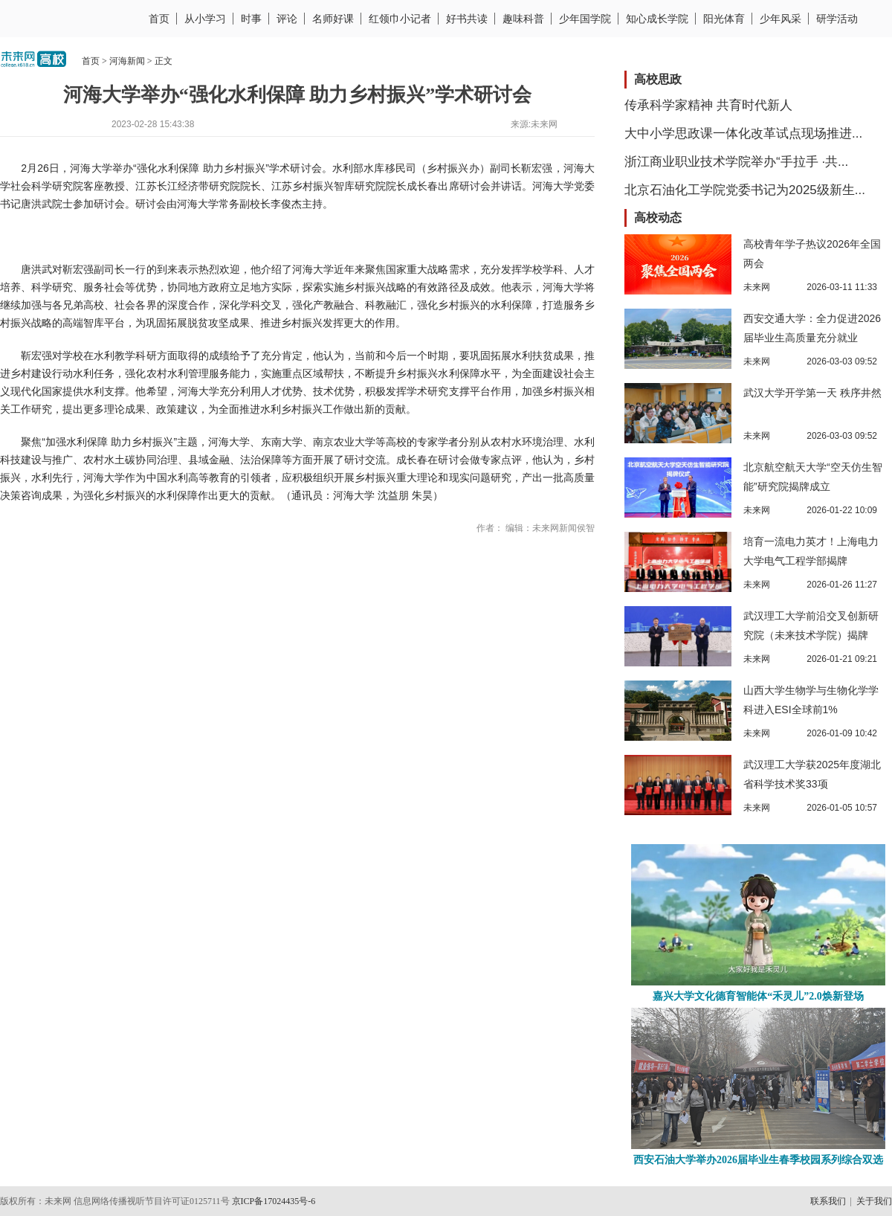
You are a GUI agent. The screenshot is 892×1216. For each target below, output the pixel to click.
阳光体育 (724, 19)
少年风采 (780, 19)
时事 (251, 19)
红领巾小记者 (400, 19)
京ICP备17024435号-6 (274, 1201)
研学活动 (837, 19)
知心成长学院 (657, 19)
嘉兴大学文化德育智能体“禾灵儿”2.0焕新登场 (758, 996)
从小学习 (205, 19)
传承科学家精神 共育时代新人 (708, 105)
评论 (287, 19)
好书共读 (467, 19)
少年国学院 (585, 19)
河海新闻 (127, 61)
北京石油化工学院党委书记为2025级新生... (744, 190)
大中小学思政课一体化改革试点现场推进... (743, 133)
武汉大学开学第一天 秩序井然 (812, 393)
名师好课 (333, 19)
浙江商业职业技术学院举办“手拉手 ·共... (736, 162)
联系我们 (828, 1201)
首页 (159, 19)
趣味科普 (523, 19)
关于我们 (874, 1201)
